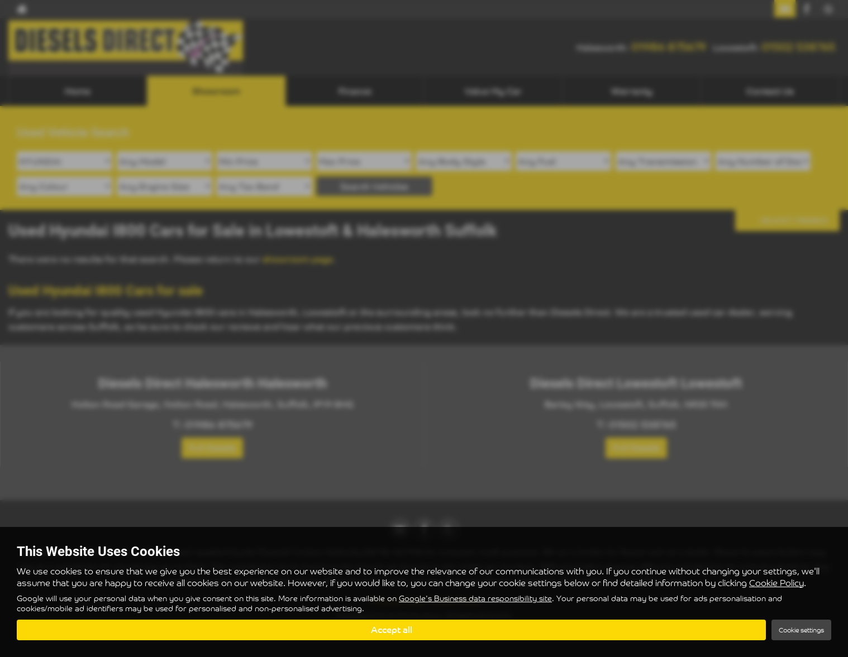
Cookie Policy (776, 583)
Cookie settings (801, 630)
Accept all (391, 629)
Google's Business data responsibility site (475, 599)
